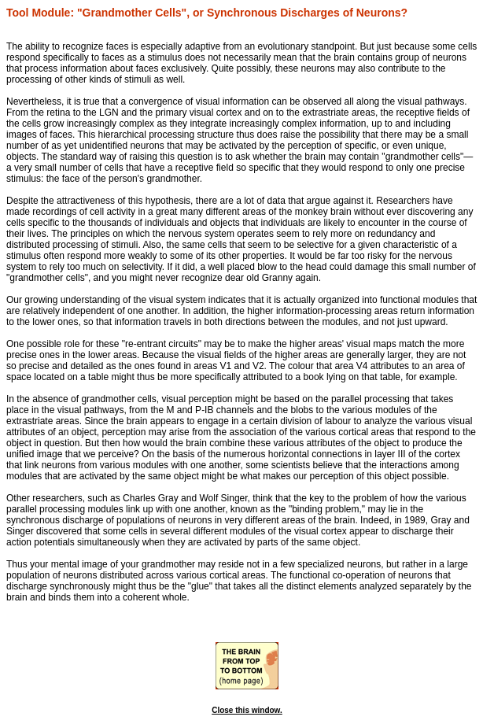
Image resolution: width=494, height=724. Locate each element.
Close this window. (247, 710)
